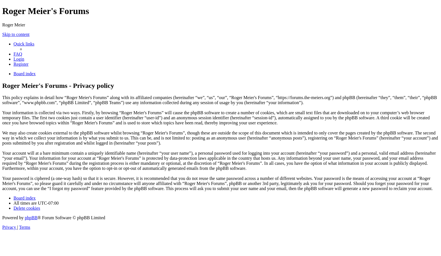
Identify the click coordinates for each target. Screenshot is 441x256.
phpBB (31, 217)
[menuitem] (18, 54)
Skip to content (16, 34)
